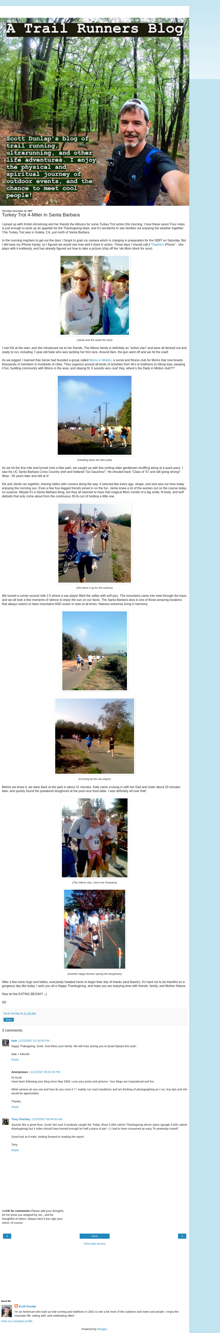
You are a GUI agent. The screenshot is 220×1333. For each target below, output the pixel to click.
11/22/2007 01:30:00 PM (33, 1040)
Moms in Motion (100, 360)
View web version (95, 1243)
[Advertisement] (94, 11)
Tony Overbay (20, 1119)
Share (9, 1019)
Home (94, 1236)
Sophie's (158, 244)
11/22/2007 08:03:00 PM (44, 1072)
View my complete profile (17, 1321)
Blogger (102, 1329)
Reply (15, 1059)
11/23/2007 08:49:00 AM (46, 1119)
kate (14, 1040)
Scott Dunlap (27, 1306)
